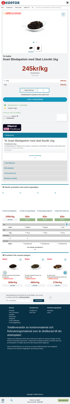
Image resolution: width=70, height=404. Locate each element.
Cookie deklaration (14, 320)
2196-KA (15, 116)
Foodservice (9, 7)
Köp (27, 219)
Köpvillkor (11, 314)
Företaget (11, 310)
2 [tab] (36, 42)
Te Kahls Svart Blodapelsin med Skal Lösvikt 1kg (48, 7)
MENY (2, 401)
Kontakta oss (33, 310)
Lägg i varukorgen (35, 99)
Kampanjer (50, 310)
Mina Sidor (33, 312)
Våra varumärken (14, 312)
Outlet (49, 312)
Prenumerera (38, 300)
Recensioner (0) (10, 173)
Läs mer (10, 219)
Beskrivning (9, 135)
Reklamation (12, 316)
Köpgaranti (12, 318)
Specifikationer (9, 163)
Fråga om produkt (10, 178)
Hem (2, 7)
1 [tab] (34, 42)
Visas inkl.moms (63, 400)
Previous (5, 272)
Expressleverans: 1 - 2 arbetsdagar (17, 105)
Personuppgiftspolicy (15, 322)
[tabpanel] (35, 26)
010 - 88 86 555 (38, 402)
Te (32, 7)
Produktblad (8, 168)
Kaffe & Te (26, 7)
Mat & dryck (18, 7)
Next (65, 272)
